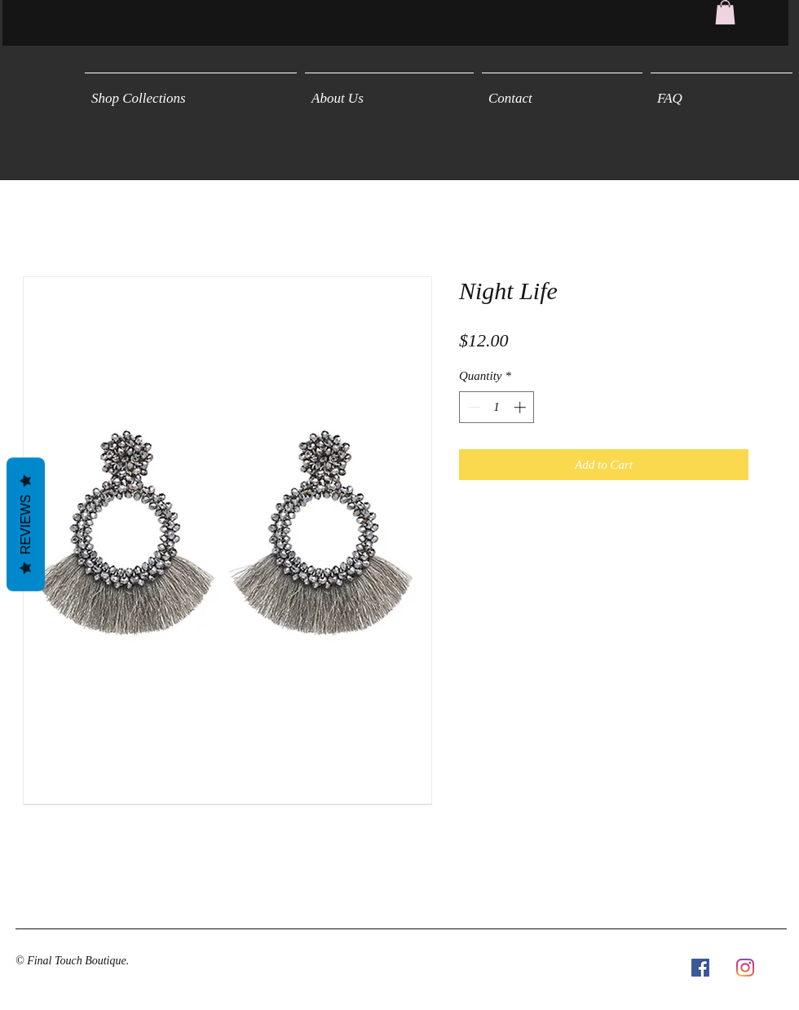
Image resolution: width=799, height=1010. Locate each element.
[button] (725, 12)
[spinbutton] (496, 407)
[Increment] (521, 407)
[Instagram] (745, 968)
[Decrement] (472, 407)
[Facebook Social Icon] (700, 968)
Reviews (26, 524)
